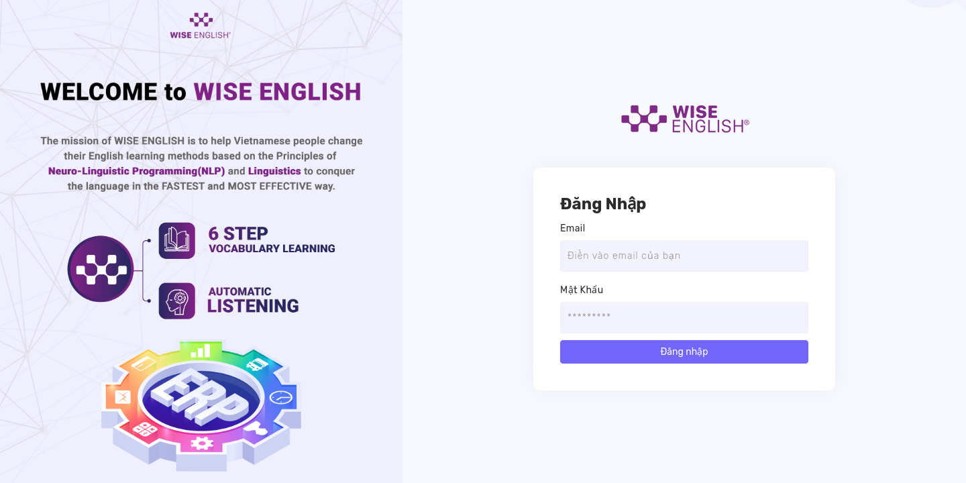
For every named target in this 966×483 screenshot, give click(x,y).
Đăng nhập (684, 352)
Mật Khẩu (582, 290)
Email (572, 228)
